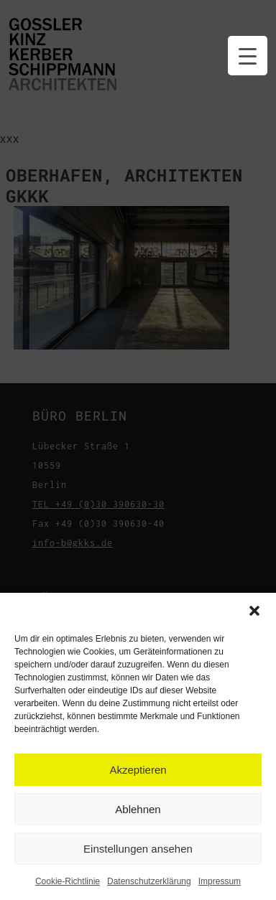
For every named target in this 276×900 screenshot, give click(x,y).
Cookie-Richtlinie (67, 881)
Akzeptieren (137, 770)
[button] (254, 611)
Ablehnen (137, 809)
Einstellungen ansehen (138, 849)
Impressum (219, 881)
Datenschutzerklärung (149, 881)
